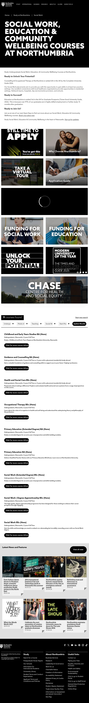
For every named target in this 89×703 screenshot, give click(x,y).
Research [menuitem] (44, 4)
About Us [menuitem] (53, 4)
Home (7, 15)
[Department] (50, 324)
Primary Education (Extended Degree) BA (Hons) (27, 429)
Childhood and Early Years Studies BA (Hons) (25, 334)
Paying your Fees (74, 661)
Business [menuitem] (36, 4)
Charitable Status (52, 669)
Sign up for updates (72, 120)
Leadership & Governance (55, 664)
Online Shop (72, 689)
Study (26, 655)
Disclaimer (49, 683)
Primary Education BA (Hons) (18, 452)
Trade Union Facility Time (54, 689)
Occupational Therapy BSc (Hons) (20, 405)
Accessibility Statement (54, 675)
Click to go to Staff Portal (77, 681)
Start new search (81, 317)
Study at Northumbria (22, 15)
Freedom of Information (54, 672)
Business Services (52, 658)
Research (49, 661)
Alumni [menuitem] (60, 4)
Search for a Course (30, 658)
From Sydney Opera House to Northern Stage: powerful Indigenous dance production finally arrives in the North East (11, 585)
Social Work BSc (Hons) (15, 523)
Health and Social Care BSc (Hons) (20, 380)
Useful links (73, 655)
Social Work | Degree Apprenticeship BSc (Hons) (27, 498)
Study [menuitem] (18, 4)
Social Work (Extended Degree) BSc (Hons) (24, 475)
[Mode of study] (23, 324)
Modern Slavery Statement (55, 686)
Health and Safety (74, 668)
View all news (78, 549)
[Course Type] (9, 324)
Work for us (50, 667)
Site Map (49, 697)
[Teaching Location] (37, 324)
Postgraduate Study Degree (33, 661)
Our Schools (27, 664)
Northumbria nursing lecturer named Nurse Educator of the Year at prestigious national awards (55, 583)
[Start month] (64, 324)
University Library (29, 671)
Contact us (72, 658)
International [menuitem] (27, 4)
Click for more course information (17, 345)
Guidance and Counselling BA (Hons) (21, 357)
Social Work (38, 15)
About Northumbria (55, 655)
